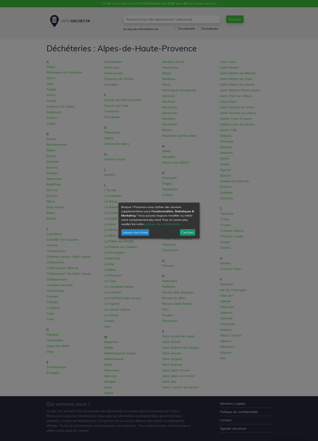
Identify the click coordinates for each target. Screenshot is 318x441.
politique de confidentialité (162, 224)
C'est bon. (187, 232)
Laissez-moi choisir (135, 232)
